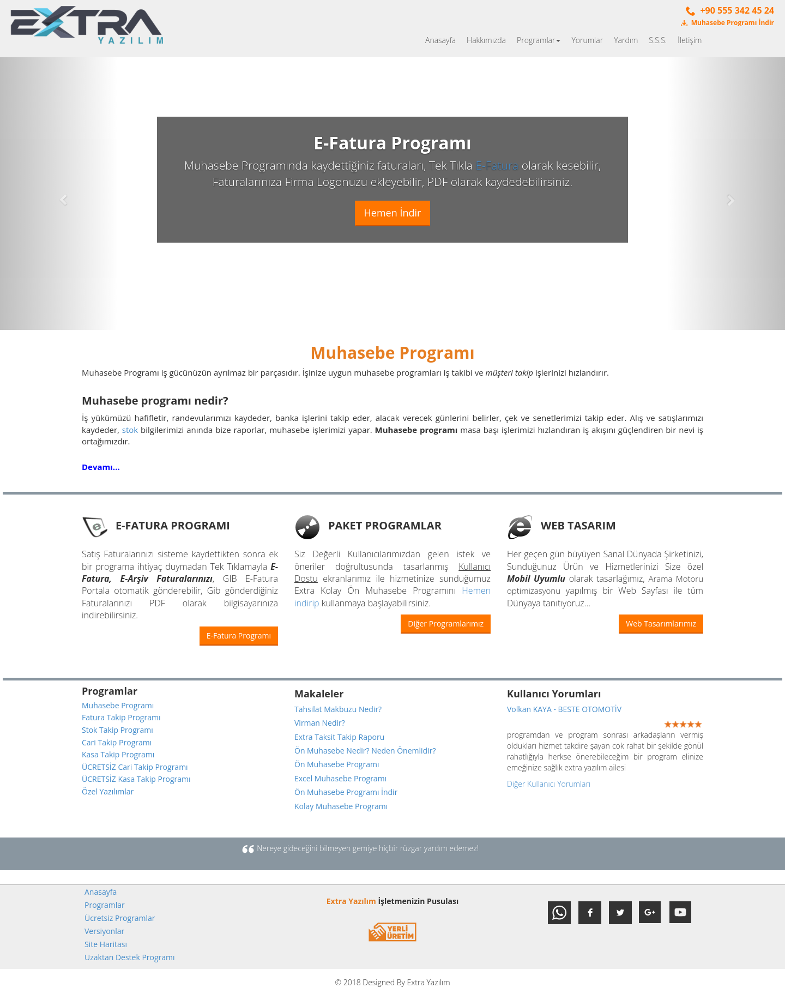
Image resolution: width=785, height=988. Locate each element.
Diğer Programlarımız (446, 623)
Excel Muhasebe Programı (340, 778)
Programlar (538, 40)
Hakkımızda (486, 40)
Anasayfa (440, 40)
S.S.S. (658, 40)
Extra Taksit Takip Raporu (339, 737)
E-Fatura (496, 165)
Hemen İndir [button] (392, 212)
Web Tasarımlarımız (661, 623)
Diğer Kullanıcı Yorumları (548, 784)
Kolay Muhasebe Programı (341, 806)
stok (130, 429)
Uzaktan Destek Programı (129, 957)
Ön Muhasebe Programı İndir (345, 792)
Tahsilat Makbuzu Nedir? (338, 709)
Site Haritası (105, 944)
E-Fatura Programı (239, 635)
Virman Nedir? (319, 723)
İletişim (690, 40)
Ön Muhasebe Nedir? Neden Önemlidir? (365, 750)
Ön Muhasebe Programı (336, 764)
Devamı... (101, 466)
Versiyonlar (104, 931)
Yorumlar (587, 40)
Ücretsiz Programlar (119, 918)
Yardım (626, 40)
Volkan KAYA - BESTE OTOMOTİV (564, 709)
